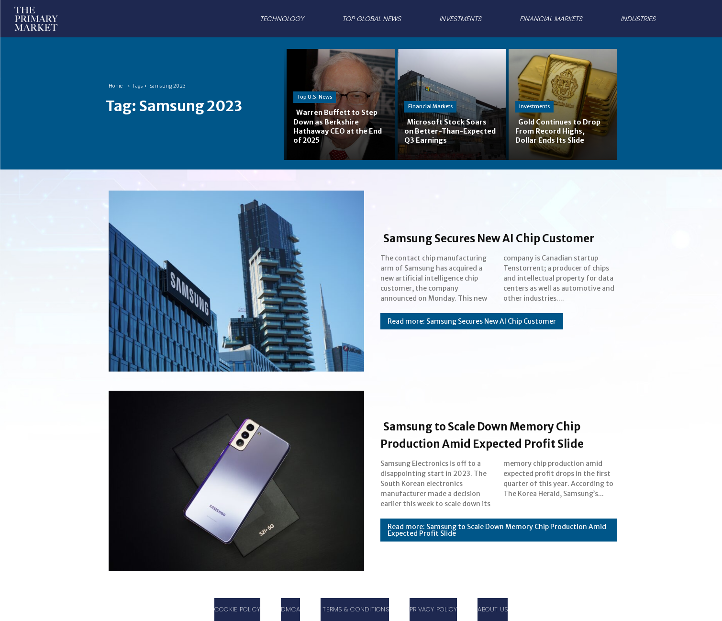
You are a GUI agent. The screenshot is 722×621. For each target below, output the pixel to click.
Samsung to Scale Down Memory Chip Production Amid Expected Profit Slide (494, 433)
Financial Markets (430, 106)
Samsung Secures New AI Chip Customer (485, 237)
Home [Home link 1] (116, 86)
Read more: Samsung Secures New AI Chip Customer (472, 330)
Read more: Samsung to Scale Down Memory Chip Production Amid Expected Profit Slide (497, 538)
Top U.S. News (314, 97)
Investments (534, 106)
